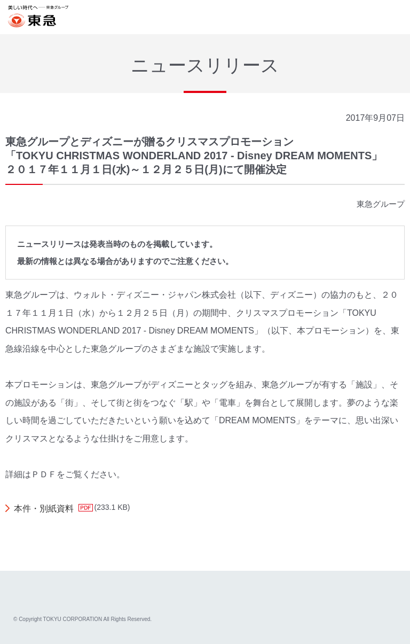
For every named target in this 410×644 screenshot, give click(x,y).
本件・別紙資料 (44, 508)
